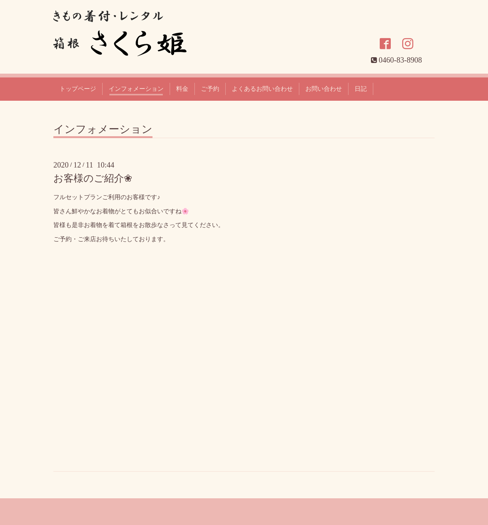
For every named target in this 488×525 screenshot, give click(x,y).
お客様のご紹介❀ (92, 178)
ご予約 (210, 88)
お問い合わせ (323, 88)
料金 (182, 88)
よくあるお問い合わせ (262, 88)
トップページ (77, 88)
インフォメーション (136, 88)
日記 (361, 88)
